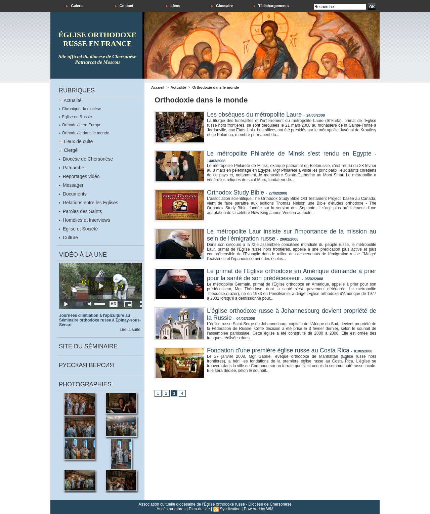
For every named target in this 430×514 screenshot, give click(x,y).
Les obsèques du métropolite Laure (254, 114)
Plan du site (199, 509)
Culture (68, 237)
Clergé (71, 150)
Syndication (230, 509)
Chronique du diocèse (80, 108)
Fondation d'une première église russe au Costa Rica (278, 350)
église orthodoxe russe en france (97, 39)
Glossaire (222, 6)
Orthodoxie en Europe (80, 125)
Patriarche (71, 167)
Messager (71, 185)
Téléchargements (271, 6)
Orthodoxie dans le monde (84, 133)
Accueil (157, 87)
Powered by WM (258, 509)
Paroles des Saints (80, 211)
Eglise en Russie (75, 117)
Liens (173, 6)
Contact (124, 6)
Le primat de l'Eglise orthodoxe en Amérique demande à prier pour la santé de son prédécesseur (291, 275)
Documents (73, 194)
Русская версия (86, 365)
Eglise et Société (78, 228)
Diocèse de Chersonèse (86, 159)
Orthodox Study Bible (235, 192)
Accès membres (171, 509)
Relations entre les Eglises (88, 202)
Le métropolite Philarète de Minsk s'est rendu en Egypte (289, 153)
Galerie (74, 6)
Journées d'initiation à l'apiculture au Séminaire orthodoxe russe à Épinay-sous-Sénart (100, 320)
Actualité (72, 100)
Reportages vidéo (79, 176)
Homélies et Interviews (84, 220)
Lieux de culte (78, 141)
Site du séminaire (88, 346)
